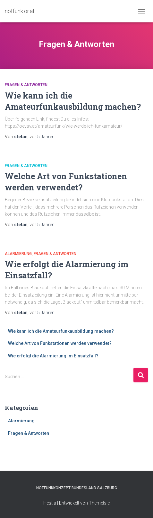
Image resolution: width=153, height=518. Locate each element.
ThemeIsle (99, 503)
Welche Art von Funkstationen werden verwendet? (60, 343)
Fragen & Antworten (26, 85)
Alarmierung (18, 253)
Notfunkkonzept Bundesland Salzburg (76, 488)
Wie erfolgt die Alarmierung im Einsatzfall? (53, 355)
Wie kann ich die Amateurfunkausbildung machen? (61, 331)
